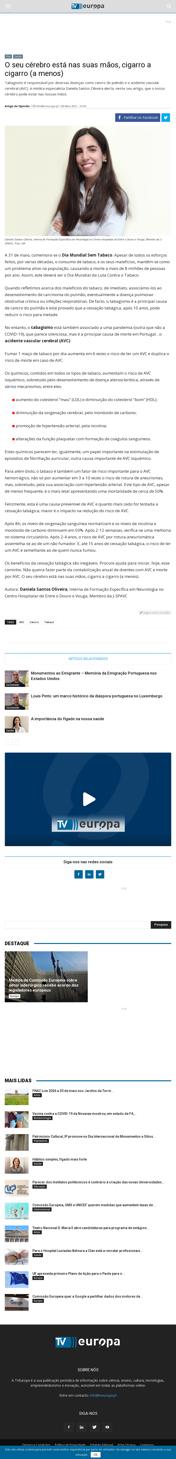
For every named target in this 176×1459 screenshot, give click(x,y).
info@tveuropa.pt (47, 106)
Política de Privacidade (70, 1445)
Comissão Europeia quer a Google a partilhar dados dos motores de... (87, 1296)
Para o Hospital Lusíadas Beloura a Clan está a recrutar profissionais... (87, 1251)
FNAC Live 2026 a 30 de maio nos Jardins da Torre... (73, 1091)
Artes (37, 1095)
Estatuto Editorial (101, 1445)
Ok (95, 1454)
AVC (21, 622)
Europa (14, 996)
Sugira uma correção (155, 612)
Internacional (42, 1209)
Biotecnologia (42, 1118)
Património (40, 1140)
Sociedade (12, 684)
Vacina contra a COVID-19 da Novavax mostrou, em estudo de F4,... (84, 1114)
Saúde (18, 56)
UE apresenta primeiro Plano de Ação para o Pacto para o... (78, 1273)
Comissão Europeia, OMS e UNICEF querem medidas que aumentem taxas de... (94, 1205)
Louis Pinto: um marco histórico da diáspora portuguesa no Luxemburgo (96, 696)
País (8, 56)
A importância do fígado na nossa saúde (67, 718)
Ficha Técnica (126, 1445)
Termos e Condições (36, 1445)
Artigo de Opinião (17, 106)
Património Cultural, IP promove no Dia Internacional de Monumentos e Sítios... (94, 1136)
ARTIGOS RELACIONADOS (88, 658)
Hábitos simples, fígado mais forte (59, 1159)
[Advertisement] (88, 35)
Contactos (147, 1445)
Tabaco (49, 622)
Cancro (34, 622)
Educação (39, 1186)
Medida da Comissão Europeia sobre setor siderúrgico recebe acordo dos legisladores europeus (43, 985)
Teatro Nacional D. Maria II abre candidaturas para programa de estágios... (91, 1228)
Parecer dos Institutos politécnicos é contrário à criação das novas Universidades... (98, 1182)
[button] (169, 6)
